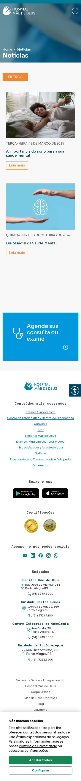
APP (41, 430)
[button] (75, 390)
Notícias (41, 453)
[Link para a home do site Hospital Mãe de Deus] (40, 386)
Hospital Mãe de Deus (40, 436)
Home (7, 49)
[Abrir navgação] (75, 11)
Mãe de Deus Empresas (40, 698)
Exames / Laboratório (40, 412)
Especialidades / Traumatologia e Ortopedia (40, 459)
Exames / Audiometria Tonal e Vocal (40, 441)
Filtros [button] (15, 77)
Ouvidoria (40, 710)
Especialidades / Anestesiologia (40, 447)
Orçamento (40, 465)
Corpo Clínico (40, 692)
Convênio (40, 424)
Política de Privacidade (38, 746)
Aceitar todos (40, 760)
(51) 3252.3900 (40, 660)
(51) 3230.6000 (40, 594)
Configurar (40, 770)
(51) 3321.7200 (40, 616)
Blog (40, 704)
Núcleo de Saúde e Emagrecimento (40, 680)
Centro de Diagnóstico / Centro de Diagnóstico (40, 418)
